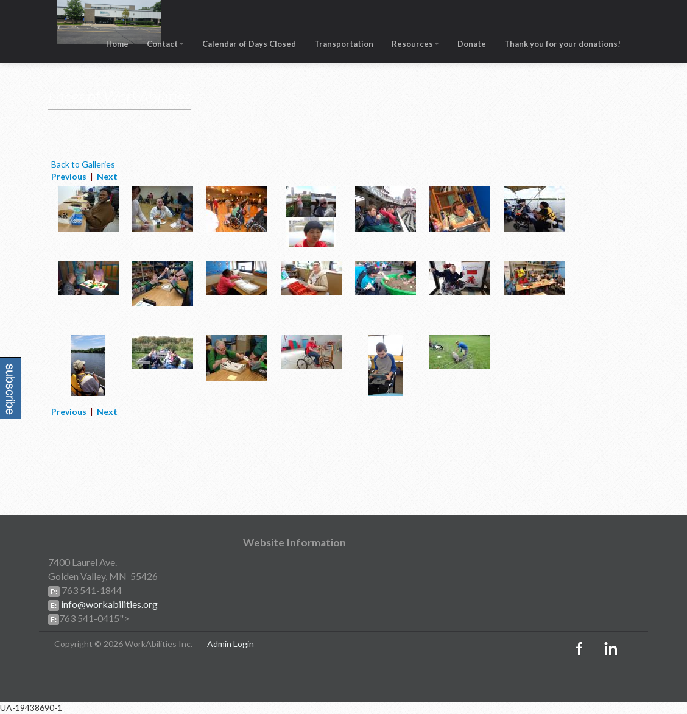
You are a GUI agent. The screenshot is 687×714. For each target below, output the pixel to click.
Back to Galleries (83, 164)
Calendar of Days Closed (249, 44)
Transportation (343, 44)
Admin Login (230, 643)
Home (117, 44)
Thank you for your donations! (562, 44)
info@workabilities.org (108, 604)
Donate (471, 44)
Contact (165, 44)
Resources (415, 44)
